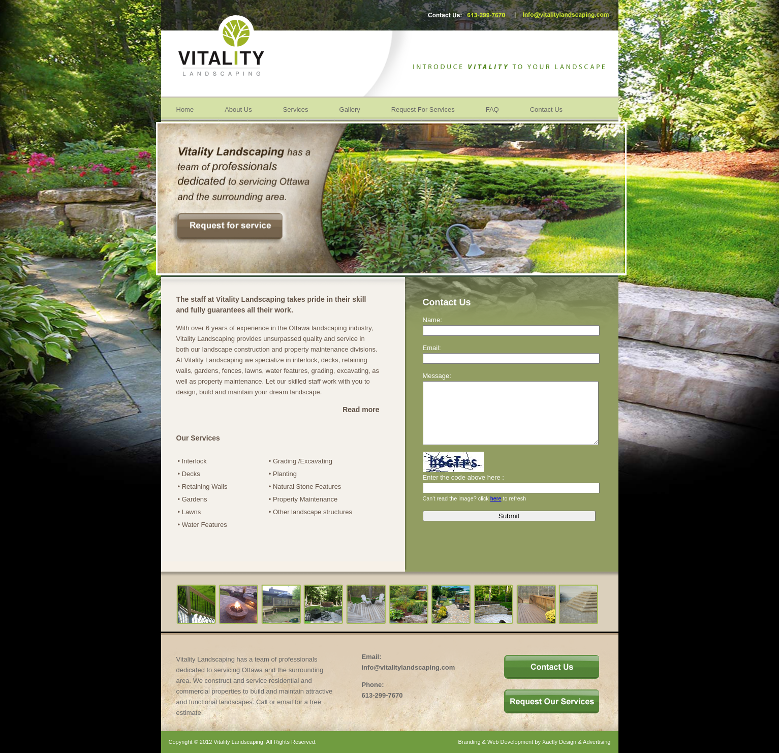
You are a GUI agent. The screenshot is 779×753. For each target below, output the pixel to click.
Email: (432, 348)
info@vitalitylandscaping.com (408, 667)
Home (185, 109)
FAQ (492, 109)
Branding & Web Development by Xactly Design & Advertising (534, 742)
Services (295, 109)
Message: (437, 376)
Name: (432, 320)
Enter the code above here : (463, 489)
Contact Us (546, 109)
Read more (360, 409)
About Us (238, 109)
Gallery (349, 109)
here (496, 511)
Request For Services (423, 109)
